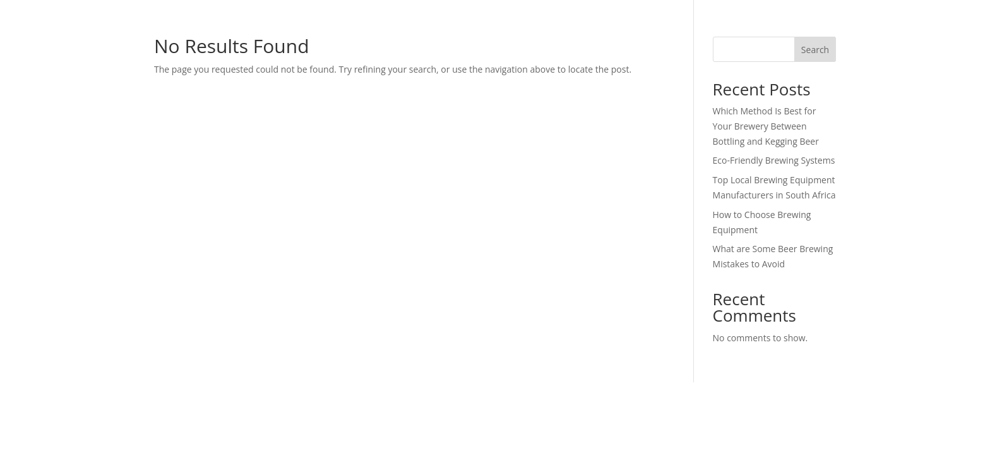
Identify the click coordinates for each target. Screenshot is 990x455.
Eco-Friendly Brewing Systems (774, 160)
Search (815, 50)
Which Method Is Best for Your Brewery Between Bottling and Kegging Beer (766, 126)
